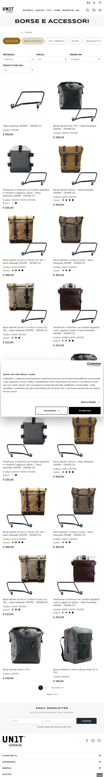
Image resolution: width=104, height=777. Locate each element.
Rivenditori (68, 10)
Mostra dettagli (88, 402)
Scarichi (75, 41)
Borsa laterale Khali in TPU (16, 651)
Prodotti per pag (13, 65)
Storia (57, 10)
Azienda (51, 744)
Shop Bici (40, 10)
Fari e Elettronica (56, 41)
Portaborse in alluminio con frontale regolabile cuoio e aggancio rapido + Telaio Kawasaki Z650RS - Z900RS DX (76, 586)
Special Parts (12, 41)
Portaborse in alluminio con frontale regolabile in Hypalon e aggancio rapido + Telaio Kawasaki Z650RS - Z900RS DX (26, 452)
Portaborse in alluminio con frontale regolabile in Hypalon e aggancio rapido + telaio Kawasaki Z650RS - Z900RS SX (26, 188)
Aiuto (51, 756)
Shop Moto (28, 10)
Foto (49, 10)
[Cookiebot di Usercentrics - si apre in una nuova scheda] (89, 364)
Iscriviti (86, 703)
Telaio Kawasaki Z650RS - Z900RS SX (22, 123)
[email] (59, 703)
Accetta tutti (85, 410)
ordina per (76, 54)
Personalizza (51, 410)
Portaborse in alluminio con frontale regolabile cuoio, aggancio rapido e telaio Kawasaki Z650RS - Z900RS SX (76, 322)
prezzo (40, 54)
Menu (51, 750)
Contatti (51, 738)
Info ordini (51, 762)
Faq (77, 10)
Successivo (57, 670)
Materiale (8, 54)
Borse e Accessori (33, 41)
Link (68, 709)
